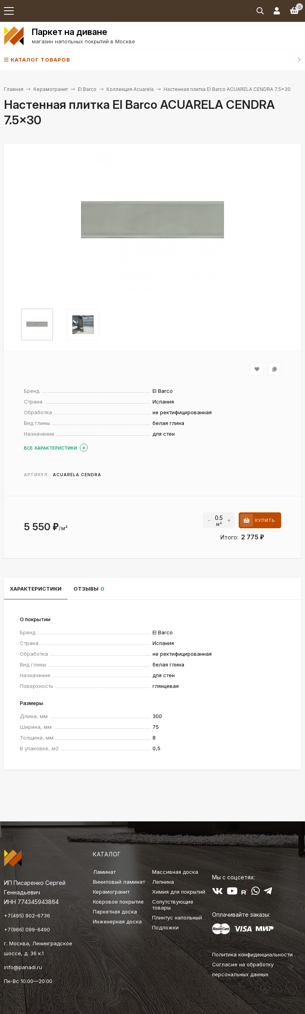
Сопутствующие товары (172, 904)
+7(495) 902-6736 (27, 915)
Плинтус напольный (177, 917)
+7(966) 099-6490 (27, 929)
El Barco (87, 89)
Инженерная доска (117, 921)
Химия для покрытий (178, 891)
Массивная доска (175, 872)
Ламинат (104, 872)
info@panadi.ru (23, 967)
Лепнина (163, 882)
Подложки (165, 927)
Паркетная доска (115, 911)
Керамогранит (50, 89)
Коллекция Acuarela (130, 89)
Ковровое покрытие (118, 901)
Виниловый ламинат (119, 882)
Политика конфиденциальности (252, 954)
